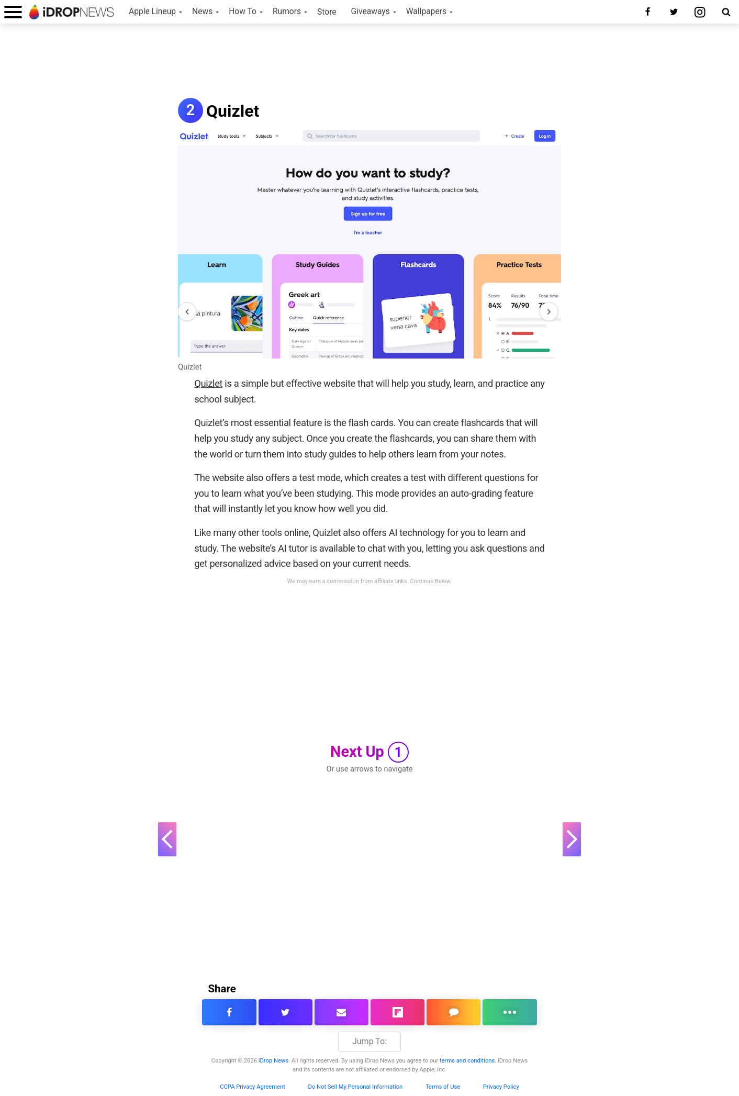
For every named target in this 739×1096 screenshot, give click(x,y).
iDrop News (273, 1060)
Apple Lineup (152, 11)
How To (242, 11)
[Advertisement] (369, 61)
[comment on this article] (453, 1012)
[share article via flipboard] (397, 1012)
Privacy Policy (501, 1086)
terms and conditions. (468, 1060)
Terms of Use (443, 1086)
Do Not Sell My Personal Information (355, 1086)
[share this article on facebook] (229, 1012)
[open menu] (13, 12)
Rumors (287, 11)
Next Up (369, 752)
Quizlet (189, 367)
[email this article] (341, 1012)
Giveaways (370, 11)
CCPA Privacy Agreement (252, 1086)
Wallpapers (426, 11)
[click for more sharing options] (509, 1012)
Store (327, 12)
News (202, 11)
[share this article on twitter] (285, 1012)
